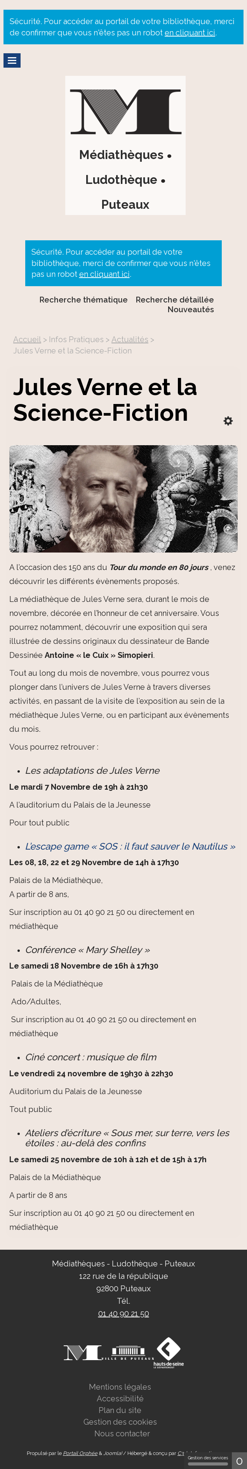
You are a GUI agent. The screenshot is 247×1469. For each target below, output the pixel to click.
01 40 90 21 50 (123, 1313)
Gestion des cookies (120, 1422)
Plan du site (120, 1410)
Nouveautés (190, 309)
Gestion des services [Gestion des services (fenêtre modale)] (208, 1460)
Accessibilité (120, 1398)
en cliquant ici (190, 32)
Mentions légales (120, 1387)
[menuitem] (179, 300)
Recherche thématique (83, 300)
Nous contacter (122, 1433)
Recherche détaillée (175, 300)
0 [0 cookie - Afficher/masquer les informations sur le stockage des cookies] (239, 1460)
